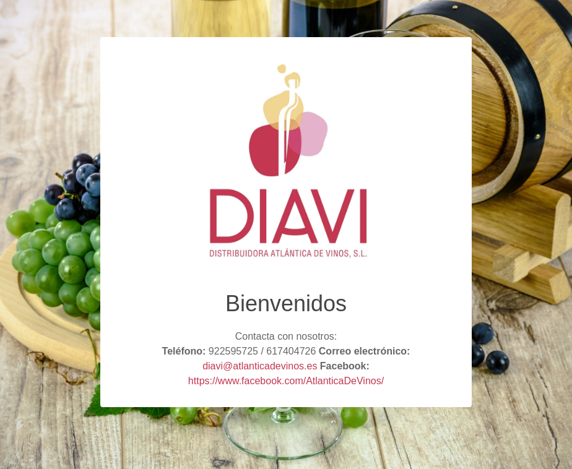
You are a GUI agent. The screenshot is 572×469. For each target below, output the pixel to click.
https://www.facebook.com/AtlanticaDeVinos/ (286, 381)
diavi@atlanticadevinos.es (259, 366)
